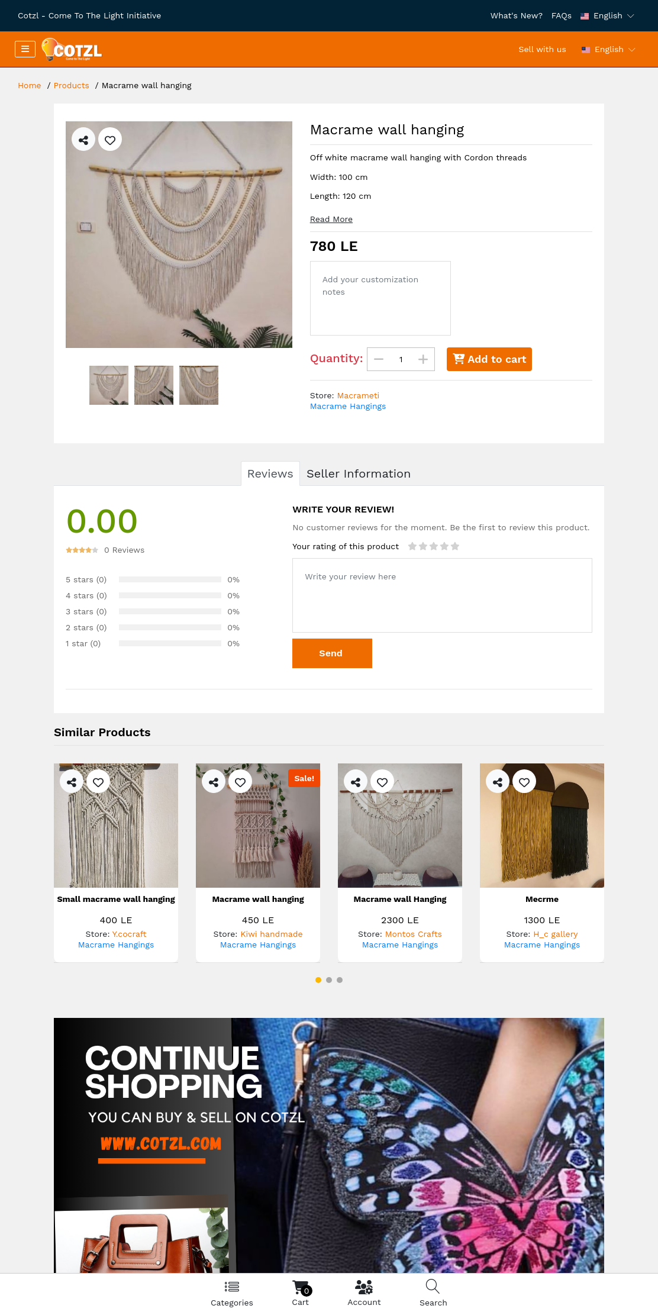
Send (332, 653)
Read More (331, 219)
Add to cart (489, 359)
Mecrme (542, 899)
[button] (318, 980)
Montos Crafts (413, 934)
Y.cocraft (129, 934)
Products (72, 85)
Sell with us (542, 49)
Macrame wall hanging (258, 899)
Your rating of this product (345, 546)
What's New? (517, 15)
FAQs (561, 15)
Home (29, 85)
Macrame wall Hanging (400, 899)
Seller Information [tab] (359, 473)
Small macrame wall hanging (116, 899)
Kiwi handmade (271, 934)
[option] (179, 234)
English (601, 15)
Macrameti (358, 395)
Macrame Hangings (348, 406)
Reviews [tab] (270, 473)
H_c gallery (555, 934)
